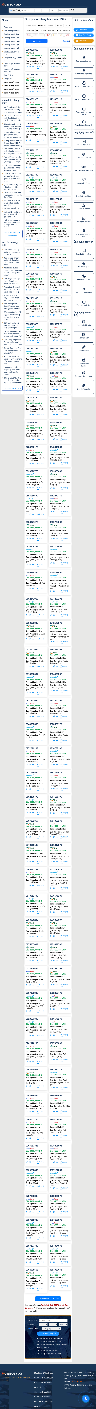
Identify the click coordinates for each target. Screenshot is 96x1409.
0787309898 (32, 1196)
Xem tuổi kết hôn (83, 183)
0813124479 (56, 869)
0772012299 (32, 748)
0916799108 (56, 748)
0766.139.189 (76, 1382)
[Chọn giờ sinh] (51, 1328)
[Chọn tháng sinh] (53, 1324)
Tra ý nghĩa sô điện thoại (83, 113)
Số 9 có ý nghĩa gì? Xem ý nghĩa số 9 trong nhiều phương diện (13, 325)
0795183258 (32, 199)
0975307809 (32, 944)
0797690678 (56, 1220)
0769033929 (32, 99)
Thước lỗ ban (83, 351)
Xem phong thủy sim (12, 31)
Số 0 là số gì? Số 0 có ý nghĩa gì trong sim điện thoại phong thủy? (13, 380)
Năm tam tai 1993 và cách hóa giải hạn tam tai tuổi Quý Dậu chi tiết (13, 151)
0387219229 (32, 74)
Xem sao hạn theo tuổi (84, 170)
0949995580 (32, 724)
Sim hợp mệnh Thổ (11, 48)
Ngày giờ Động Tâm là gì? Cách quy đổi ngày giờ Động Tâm (12, 214)
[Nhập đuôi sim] (63, 10)
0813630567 (32, 674)
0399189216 (56, 298)
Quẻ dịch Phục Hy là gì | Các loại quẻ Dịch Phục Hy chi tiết (13, 187)
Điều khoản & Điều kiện (43, 1401)
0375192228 (32, 150)
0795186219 (32, 249)
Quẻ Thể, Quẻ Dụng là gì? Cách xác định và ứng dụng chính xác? (13, 167)
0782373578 (56, 324)
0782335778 (56, 993)
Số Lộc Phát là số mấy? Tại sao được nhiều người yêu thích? (13, 297)
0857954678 (56, 1246)
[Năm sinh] (53, 10)
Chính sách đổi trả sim (43, 1383)
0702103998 (32, 298)
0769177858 (32, 223)
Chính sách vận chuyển (43, 1378)
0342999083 (56, 123)
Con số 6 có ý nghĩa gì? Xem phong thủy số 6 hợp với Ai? (13, 350)
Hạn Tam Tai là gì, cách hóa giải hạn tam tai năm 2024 (13, 203)
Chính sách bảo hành (42, 1392)
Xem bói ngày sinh (83, 266)
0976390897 (56, 920)
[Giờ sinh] (27, 10)
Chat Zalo (83, 30)
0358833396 (56, 649)
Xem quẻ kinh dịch (83, 305)
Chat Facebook (85, 35)
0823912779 (32, 471)
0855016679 (32, 495)
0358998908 (32, 1069)
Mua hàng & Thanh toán (43, 1373)
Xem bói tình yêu (83, 279)
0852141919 (32, 599)
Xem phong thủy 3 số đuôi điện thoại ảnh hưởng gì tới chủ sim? (12, 306)
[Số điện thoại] (53, 1320)
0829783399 (32, 1170)
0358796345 (56, 348)
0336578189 (56, 896)
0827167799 (32, 175)
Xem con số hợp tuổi (84, 145)
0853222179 (56, 1069)
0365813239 (56, 397)
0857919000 (32, 1220)
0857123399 (32, 993)
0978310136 (32, 845)
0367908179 (32, 397)
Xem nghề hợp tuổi (83, 221)
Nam (13, 10)
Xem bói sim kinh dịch (83, 125)
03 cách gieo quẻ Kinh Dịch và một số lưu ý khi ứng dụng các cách (13, 109)
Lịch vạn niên (84, 338)
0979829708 (56, 944)
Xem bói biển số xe (83, 254)
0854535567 (56, 674)
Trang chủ (8, 27)
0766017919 (32, 123)
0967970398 (56, 968)
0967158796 (56, 797)
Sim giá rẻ (8, 79)
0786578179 (56, 1019)
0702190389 (56, 223)
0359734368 (56, 522)
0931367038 (32, 700)
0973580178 (56, 724)
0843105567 (56, 546)
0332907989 (32, 649)
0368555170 (32, 373)
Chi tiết (30, 67)
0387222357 (32, 821)
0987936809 (56, 1043)
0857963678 (56, 1270)
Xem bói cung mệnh (84, 292)
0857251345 (32, 348)
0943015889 (56, 447)
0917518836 (32, 772)
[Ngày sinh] (38, 10)
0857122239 (56, 1170)
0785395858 (56, 1095)
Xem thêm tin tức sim (12, 388)
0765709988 (56, 1119)
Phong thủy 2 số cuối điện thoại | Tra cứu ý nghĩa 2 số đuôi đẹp (12, 289)
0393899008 (56, 50)
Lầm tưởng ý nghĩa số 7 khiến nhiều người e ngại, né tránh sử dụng (13, 342)
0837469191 (56, 599)
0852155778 (32, 797)
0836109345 (32, 546)
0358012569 (56, 150)
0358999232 (32, 920)
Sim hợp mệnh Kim (11, 34)
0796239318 (32, 274)
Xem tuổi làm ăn (83, 209)
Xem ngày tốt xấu (84, 325)
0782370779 (56, 495)
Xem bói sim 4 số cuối (84, 87)
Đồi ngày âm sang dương (84, 365)
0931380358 (56, 700)
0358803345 (32, 623)
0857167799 (32, 1246)
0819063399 (56, 175)
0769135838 (56, 199)
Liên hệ (37, 1406)
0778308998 (56, 1146)
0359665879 (56, 274)
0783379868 (32, 1095)
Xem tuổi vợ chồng (83, 196)
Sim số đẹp (8, 75)
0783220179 (32, 447)
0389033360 (32, 50)
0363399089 (56, 471)
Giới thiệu (38, 1387)
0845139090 (56, 572)
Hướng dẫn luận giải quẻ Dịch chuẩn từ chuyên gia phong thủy (13, 134)
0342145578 (56, 623)
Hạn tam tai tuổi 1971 (12, 208)
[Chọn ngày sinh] (43, 1324)
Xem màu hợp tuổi (83, 158)
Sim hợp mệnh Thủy (12, 41)
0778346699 (32, 968)
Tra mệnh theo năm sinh (83, 235)
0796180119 (56, 74)
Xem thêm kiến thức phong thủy (12, 233)
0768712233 (32, 869)
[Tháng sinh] (45, 10)
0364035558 (32, 1270)
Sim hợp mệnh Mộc (11, 38)
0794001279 (56, 821)
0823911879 (32, 324)
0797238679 (56, 772)
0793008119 (56, 99)
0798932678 (56, 1196)
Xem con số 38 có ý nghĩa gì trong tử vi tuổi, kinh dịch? (13, 252)
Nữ (19, 10)
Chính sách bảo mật (42, 1397)
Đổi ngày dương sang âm (83, 377)
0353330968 (32, 422)
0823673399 (32, 1019)
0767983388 (32, 1146)
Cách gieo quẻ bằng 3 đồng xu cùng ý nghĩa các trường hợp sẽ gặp (13, 126)
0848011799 (32, 896)
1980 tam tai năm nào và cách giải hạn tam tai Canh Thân (13, 195)
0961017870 (56, 845)
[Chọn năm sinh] (63, 1324)
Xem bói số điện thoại (83, 74)
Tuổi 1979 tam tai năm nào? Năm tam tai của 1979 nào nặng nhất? (12, 159)
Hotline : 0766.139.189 (84, 41)
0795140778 (56, 373)
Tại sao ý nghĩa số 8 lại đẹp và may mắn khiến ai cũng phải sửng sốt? (13, 333)
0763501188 (32, 1119)
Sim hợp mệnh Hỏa (11, 45)
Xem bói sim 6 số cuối (84, 99)
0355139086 (56, 422)
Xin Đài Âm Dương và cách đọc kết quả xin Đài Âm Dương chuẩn (12, 118)
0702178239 (32, 1043)
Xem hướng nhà (83, 389)
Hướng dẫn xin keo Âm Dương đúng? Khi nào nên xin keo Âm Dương (13, 143)
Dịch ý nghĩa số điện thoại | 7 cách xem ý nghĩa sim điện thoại (12, 281)
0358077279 (32, 522)
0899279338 (32, 572)
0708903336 (56, 249)
